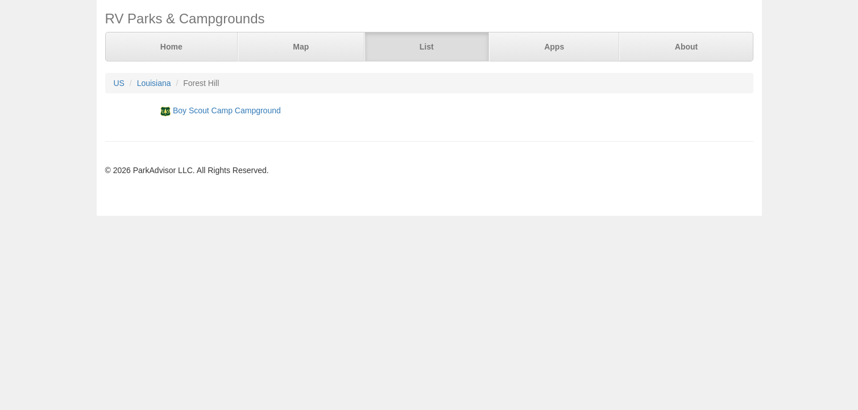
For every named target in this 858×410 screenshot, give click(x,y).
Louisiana (154, 83)
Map (301, 46)
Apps (554, 46)
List (427, 46)
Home (171, 46)
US (119, 83)
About (686, 46)
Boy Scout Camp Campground (227, 110)
